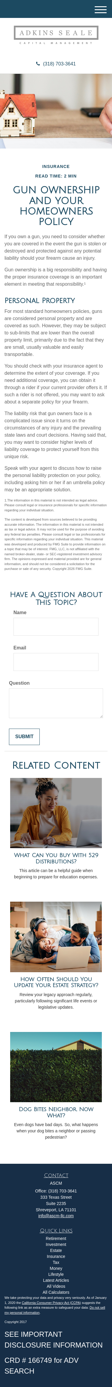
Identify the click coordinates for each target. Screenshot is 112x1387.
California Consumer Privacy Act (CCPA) (51, 1303)
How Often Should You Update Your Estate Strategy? (56, 982)
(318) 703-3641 (56, 63)
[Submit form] (24, 737)
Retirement (56, 1238)
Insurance (56, 1256)
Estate (56, 1250)
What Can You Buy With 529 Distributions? (56, 858)
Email (19, 647)
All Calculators (56, 1292)
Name (20, 612)
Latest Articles (56, 1280)
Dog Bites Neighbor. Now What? (56, 1112)
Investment (56, 1244)
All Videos (56, 1286)
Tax (56, 1262)
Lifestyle (56, 1274)
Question (19, 683)
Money (56, 1268)
